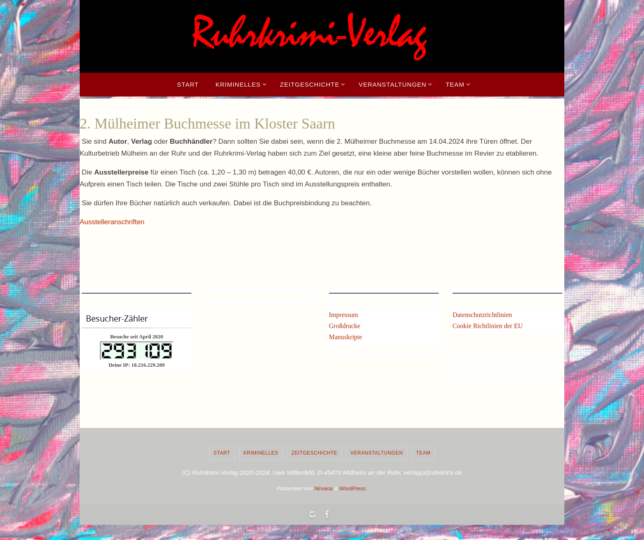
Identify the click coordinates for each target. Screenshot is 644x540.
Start (222, 453)
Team (423, 453)
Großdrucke (344, 325)
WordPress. (353, 488)
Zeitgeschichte (314, 453)
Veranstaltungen (376, 453)
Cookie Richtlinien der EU (488, 325)
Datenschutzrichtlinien (482, 314)
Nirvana (323, 488)
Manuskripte (345, 336)
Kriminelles (261, 453)
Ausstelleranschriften (112, 222)
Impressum (343, 314)
